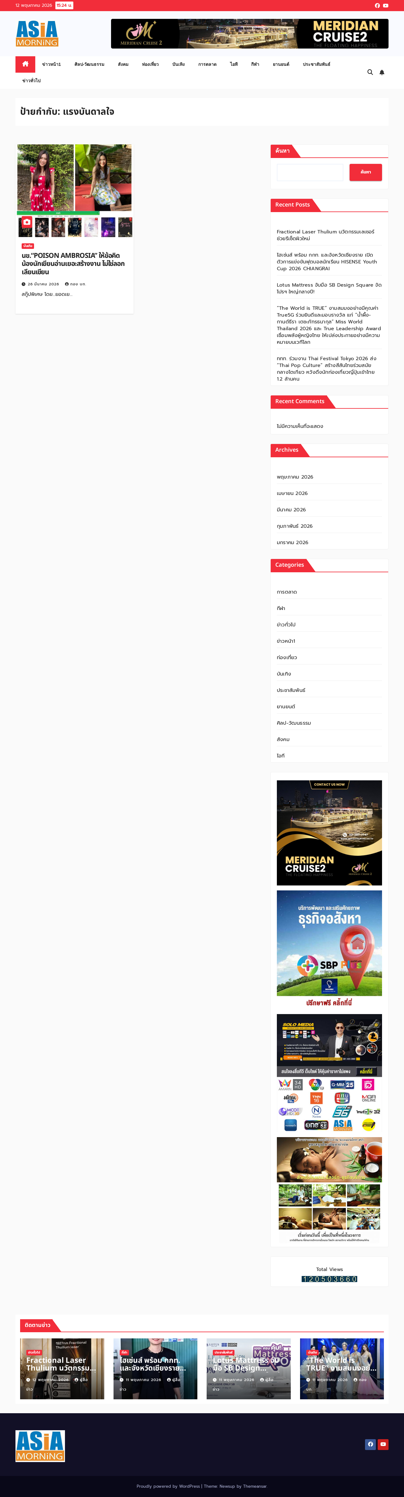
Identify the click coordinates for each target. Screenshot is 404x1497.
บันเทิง (178, 64)
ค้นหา (282, 150)
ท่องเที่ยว (150, 64)
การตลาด (207, 64)
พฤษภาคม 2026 (295, 477)
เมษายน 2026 (292, 493)
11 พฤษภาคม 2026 (144, 1380)
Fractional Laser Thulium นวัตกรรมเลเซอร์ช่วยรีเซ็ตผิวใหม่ (326, 235)
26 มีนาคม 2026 (44, 284)
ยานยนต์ (281, 64)
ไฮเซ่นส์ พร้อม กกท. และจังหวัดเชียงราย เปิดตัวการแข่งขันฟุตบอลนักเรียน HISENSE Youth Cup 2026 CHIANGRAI (327, 261)
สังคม (123, 64)
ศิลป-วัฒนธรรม (90, 64)
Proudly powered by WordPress (169, 1486)
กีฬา (255, 64)
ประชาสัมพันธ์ (316, 64)
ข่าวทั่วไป (31, 80)
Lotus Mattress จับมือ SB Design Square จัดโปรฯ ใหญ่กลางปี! (329, 288)
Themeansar (255, 1486)
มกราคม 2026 (292, 542)
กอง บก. (75, 284)
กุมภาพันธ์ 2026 (295, 526)
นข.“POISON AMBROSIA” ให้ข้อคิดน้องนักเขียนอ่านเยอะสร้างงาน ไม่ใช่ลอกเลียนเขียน (73, 264)
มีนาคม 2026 (291, 509)
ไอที (234, 64)
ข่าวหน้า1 (51, 64)
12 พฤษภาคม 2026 (51, 1380)
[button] (370, 72)
